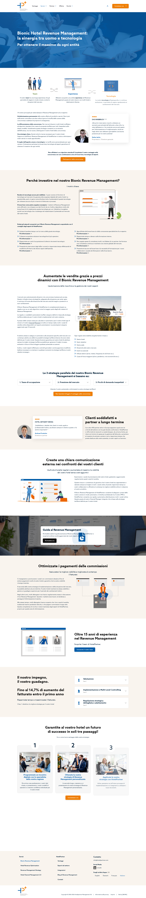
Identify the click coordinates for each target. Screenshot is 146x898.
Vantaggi (33, 6)
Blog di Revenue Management (67, 874)
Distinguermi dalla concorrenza (73, 164)
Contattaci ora (121, 6)
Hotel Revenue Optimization (29, 865)
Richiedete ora (49, 560)
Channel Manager (33, 337)
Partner (52, 6)
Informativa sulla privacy (103, 894)
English (98, 875)
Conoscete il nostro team (85, 673)
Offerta (61, 6)
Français (116, 875)
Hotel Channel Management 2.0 (30, 874)
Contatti (60, 879)
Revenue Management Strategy (30, 869)
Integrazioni (61, 869)
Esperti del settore (63, 865)
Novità (70, 6)
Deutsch (107, 875)
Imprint (114, 894)
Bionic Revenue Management (29, 860)
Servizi (42, 6)
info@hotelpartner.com (102, 859)
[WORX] (126, 894)
